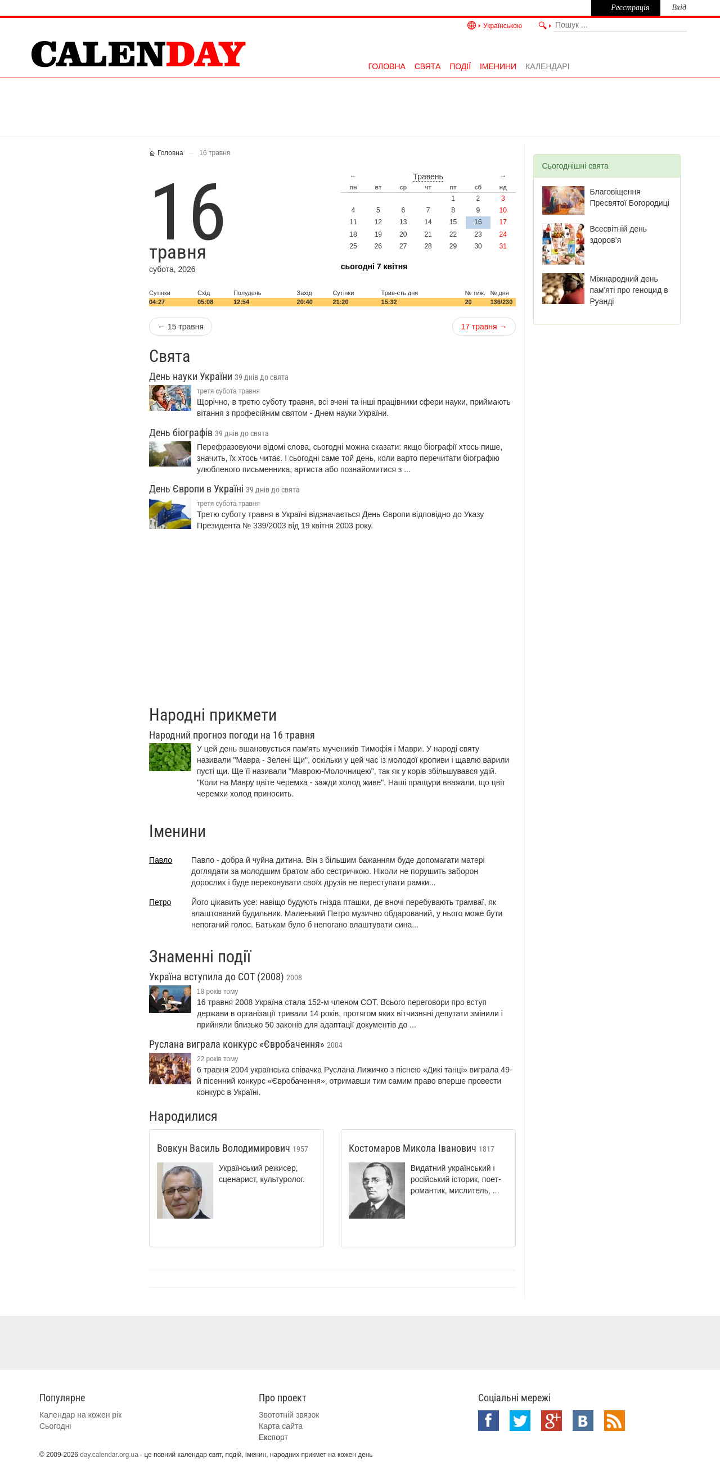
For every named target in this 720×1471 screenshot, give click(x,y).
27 (403, 246)
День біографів (209, 432)
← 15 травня (181, 326)
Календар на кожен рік (80, 1414)
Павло (160, 860)
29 (453, 246)
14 (427, 222)
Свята (428, 66)
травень (428, 176)
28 (427, 246)
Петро (160, 902)
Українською (502, 26)
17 (503, 222)
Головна (386, 66)
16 (478, 222)
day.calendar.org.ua (109, 1455)
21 (427, 234)
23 (478, 234)
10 (503, 210)
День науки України (219, 376)
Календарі (547, 66)
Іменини (498, 66)
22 (453, 234)
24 (503, 234)
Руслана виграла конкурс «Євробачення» (246, 1044)
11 (353, 222)
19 (378, 234)
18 (353, 234)
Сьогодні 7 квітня (374, 266)
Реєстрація (630, 7)
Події (460, 66)
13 (403, 222)
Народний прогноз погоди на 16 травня (232, 735)
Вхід (679, 7)
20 (403, 234)
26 (378, 246)
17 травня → (484, 326)
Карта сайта (281, 1426)
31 (503, 246)
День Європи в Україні (224, 489)
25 (353, 246)
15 (453, 222)
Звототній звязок (289, 1414)
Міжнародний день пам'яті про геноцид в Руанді (629, 290)
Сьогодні (55, 1426)
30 (478, 246)
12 (378, 222)
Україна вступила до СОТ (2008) (225, 977)
